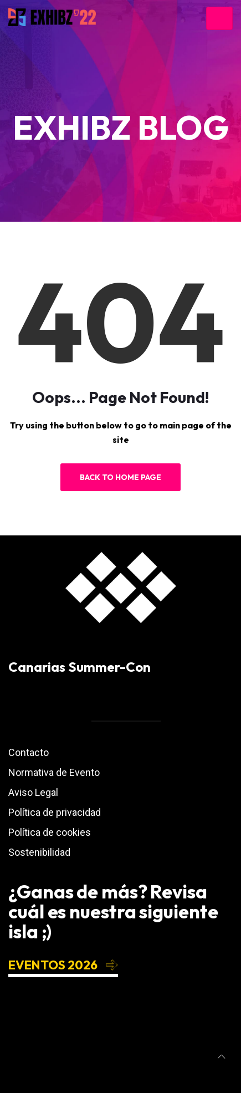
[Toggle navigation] (219, 18)
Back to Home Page (120, 477)
